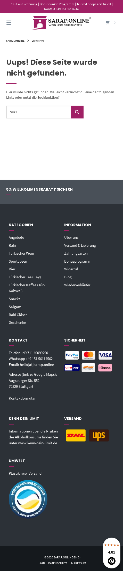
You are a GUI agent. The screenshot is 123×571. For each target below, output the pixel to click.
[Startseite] (61, 22)
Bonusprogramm (77, 261)
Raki (12, 245)
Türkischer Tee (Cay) (25, 276)
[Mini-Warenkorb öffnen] (106, 22)
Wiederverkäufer (77, 284)
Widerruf (71, 268)
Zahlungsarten (76, 253)
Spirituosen (18, 261)
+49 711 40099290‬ (34, 352)
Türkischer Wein (21, 253)
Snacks (14, 298)
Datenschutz (57, 563)
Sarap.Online (15, 40)
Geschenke (17, 322)
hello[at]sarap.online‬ (37, 364)
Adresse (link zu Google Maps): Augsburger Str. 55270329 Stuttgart (33, 380)
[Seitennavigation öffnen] (17, 22)
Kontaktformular (22, 398)
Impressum (78, 563)
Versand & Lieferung (80, 245)
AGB (42, 563)
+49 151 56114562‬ (39, 358)
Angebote (16, 237)
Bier (12, 268)
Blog (68, 276)
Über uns (71, 237)
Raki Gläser (18, 314)
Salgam (15, 306)
